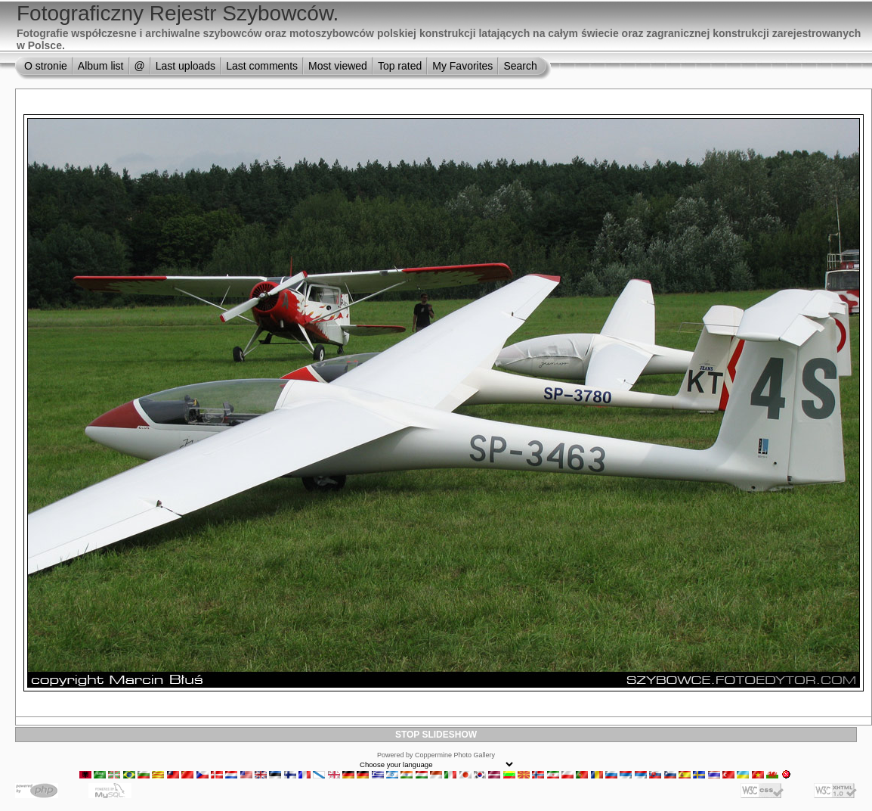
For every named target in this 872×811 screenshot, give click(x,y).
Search (519, 66)
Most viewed (337, 66)
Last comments (262, 66)
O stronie (45, 66)
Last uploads (185, 66)
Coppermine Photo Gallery (455, 755)
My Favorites (462, 66)
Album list (101, 66)
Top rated (400, 66)
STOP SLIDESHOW (436, 734)
